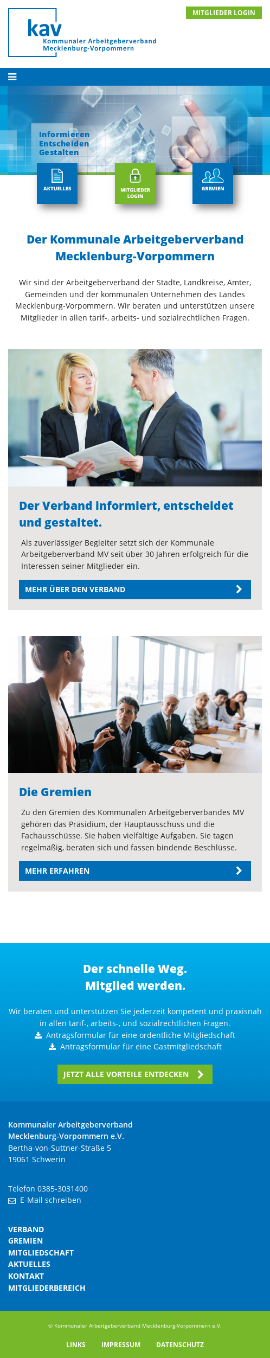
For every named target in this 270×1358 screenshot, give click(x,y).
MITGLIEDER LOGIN (223, 12)
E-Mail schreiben (50, 1200)
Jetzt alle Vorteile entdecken (126, 1074)
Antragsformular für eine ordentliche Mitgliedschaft (140, 1035)
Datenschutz (180, 1344)
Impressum (120, 1344)
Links (76, 1344)
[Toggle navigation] (135, 77)
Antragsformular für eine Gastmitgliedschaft (141, 1046)
